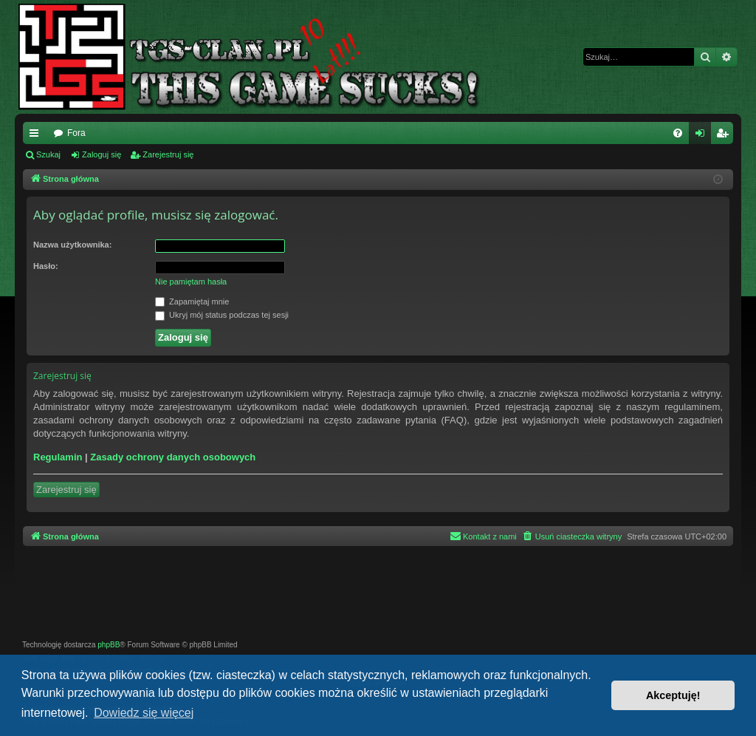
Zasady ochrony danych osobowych (172, 457)
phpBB (108, 645)
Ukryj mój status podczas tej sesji (222, 315)
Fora (76, 133)
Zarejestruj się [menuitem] (725, 136)
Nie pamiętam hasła (191, 281)
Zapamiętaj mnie (192, 302)
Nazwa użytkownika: (72, 244)
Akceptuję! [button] (673, 695)
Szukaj (48, 154)
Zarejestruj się (167, 154)
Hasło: (45, 266)
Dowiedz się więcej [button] (143, 712)
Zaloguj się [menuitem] (703, 136)
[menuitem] (678, 133)
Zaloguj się (101, 154)
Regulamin (57, 457)
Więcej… (37, 136)
